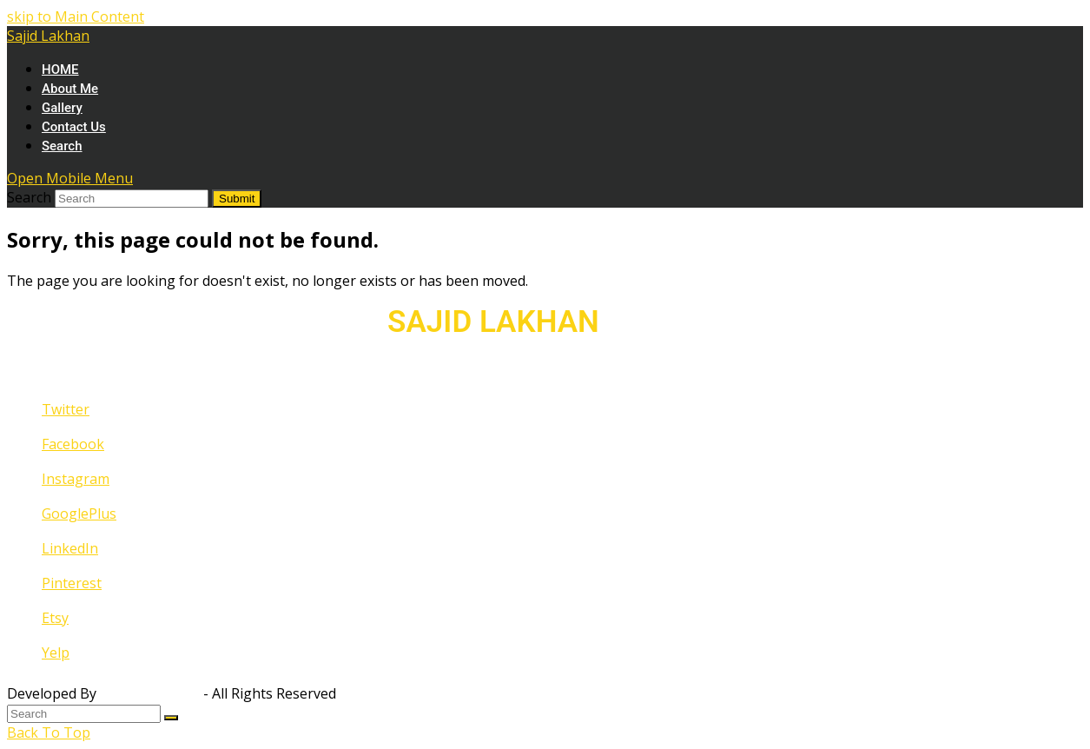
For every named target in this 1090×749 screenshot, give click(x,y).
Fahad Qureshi (150, 693)
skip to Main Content (75, 16)
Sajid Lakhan (48, 35)
